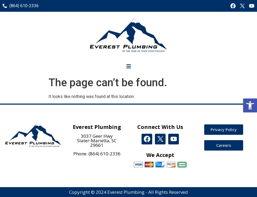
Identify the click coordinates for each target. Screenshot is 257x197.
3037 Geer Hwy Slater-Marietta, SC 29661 (97, 140)
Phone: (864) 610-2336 (97, 154)
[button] (250, 105)
